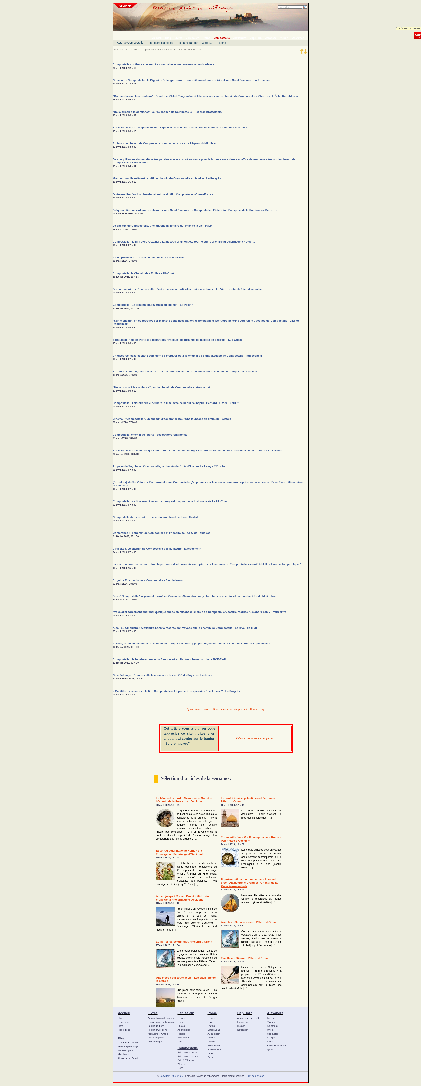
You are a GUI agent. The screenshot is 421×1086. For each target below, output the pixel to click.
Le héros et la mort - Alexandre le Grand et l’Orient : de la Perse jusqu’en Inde (184, 800)
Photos (121, 1018)
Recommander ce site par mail (230, 709)
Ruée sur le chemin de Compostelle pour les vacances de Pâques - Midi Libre (164, 143)
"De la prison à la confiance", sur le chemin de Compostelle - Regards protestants (167, 111)
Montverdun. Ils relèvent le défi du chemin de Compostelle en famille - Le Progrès (167, 178)
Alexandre (275, 1013)
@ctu (210, 1057)
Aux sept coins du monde (161, 1018)
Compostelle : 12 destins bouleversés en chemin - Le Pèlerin (153, 304)
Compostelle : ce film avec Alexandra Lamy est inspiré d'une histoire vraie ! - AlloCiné (170, 501)
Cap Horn (244, 1013)
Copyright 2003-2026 (171, 1075)
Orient (270, 1030)
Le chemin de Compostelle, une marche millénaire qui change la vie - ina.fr (162, 225)
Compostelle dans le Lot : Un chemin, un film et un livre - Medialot (157, 517)
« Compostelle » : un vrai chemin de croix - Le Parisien (149, 257)
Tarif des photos (255, 1075)
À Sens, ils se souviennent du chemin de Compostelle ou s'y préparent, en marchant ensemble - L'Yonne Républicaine (191, 643)
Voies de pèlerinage (128, 1046)
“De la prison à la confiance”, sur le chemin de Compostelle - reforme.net (161, 387)
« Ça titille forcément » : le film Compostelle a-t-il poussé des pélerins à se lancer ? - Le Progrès (176, 691)
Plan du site (124, 1030)
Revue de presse (156, 1037)
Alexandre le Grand (128, 1058)
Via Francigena (126, 1050)
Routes (211, 1037)
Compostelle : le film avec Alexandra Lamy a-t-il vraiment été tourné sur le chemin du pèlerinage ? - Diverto (184, 241)
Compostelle (147, 49)
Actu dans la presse (188, 1052)
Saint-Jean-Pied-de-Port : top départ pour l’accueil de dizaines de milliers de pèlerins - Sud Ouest (177, 339)
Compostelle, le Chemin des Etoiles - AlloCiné (143, 273)
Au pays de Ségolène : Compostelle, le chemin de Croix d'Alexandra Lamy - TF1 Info (169, 466)
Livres (153, 1013)
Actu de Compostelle (130, 42)
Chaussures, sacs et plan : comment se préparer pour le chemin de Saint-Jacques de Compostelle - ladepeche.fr (187, 355)
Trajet (180, 1022)
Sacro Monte (214, 1045)
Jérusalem (186, 1013)
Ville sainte (183, 1037)
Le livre (181, 1018)
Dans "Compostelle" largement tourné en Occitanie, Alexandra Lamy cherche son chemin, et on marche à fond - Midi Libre (194, 596)
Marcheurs (123, 1054)
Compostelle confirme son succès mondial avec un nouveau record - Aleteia (163, 64)
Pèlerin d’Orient (156, 1026)
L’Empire (271, 1037)
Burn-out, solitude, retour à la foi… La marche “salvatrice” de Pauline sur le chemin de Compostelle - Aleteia (185, 371)
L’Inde (270, 1041)
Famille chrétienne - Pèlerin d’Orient (245, 958)
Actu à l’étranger (187, 42)
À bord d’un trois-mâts (248, 1018)
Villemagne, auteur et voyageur (255, 738)
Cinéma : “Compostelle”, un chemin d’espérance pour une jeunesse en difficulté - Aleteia (172, 418)
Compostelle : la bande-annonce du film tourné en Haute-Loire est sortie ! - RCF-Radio (170, 659)
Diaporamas (124, 1022)
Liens (222, 42)
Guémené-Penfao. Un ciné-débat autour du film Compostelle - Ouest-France (163, 194)
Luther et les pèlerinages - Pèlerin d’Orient (184, 941)
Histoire (181, 1033)
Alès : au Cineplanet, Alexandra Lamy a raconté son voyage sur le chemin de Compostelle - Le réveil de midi (185, 627)
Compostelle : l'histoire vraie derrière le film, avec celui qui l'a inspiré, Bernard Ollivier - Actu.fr (176, 403)
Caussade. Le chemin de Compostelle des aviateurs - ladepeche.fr (157, 548)
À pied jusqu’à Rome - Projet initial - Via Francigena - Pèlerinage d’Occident (182, 898)
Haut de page (257, 709)
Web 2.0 (207, 42)
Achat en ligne (155, 1041)
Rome (212, 1013)
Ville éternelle (214, 1049)
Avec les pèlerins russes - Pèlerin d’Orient (249, 922)
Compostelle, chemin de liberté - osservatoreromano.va (150, 434)
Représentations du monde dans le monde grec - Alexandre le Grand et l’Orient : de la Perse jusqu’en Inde (249, 883)
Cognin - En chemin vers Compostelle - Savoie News (148, 580)
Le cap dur (242, 1022)
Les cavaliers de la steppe (161, 1022)
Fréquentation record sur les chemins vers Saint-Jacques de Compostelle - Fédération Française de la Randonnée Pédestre (195, 210)
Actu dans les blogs (160, 42)
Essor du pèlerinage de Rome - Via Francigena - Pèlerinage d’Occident (179, 852)
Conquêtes (273, 1033)
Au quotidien (184, 1030)
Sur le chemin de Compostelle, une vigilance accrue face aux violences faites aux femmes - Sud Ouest (181, 127)
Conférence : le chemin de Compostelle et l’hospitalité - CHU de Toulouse (161, 532)
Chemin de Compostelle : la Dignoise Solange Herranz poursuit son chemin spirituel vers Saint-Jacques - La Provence (191, 80)
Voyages (271, 1022)
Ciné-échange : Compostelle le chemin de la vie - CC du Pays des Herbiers (162, 675)
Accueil (133, 49)
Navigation (242, 1030)
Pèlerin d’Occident (157, 1030)
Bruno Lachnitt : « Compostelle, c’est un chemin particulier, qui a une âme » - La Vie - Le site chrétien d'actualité (187, 289)
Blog (121, 1038)
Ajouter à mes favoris (198, 709)
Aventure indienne (276, 1045)
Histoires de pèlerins (128, 1042)
